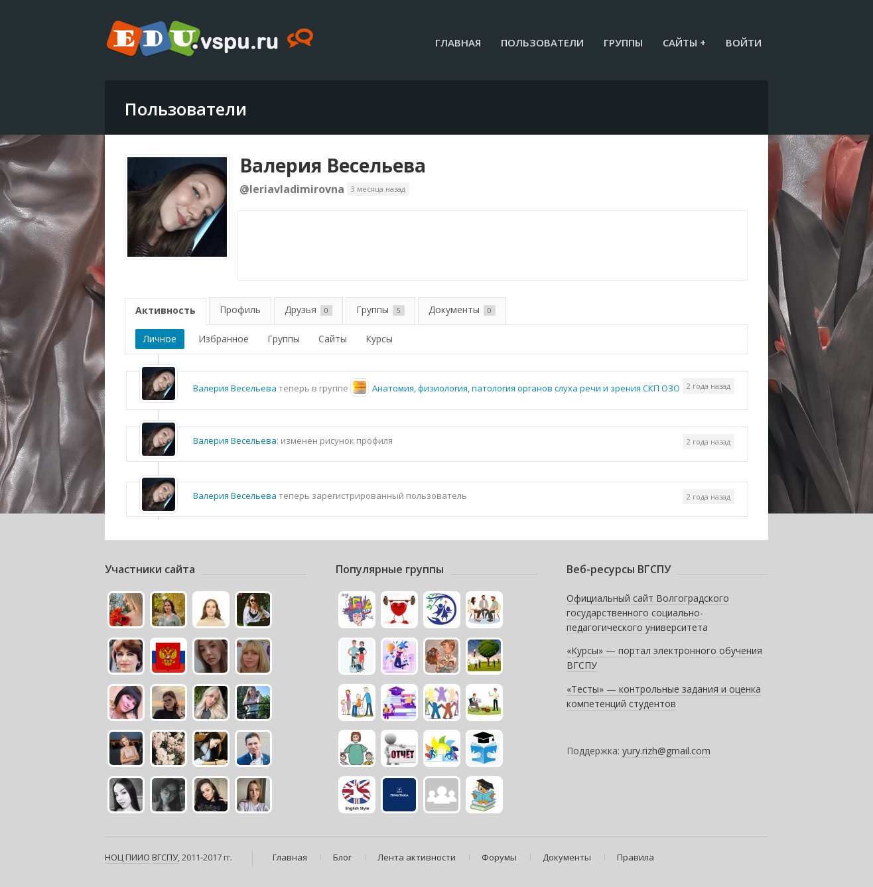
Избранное (223, 338)
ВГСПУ (165, 857)
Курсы (379, 338)
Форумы (499, 857)
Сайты (332, 338)
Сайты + (684, 42)
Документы (462, 309)
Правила (635, 857)
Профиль (240, 309)
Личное (159, 338)
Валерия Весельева (332, 165)
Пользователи (542, 42)
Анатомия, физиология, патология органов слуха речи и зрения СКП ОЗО (526, 388)
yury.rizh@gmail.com (666, 750)
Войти (744, 42)
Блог (342, 857)
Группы (623, 42)
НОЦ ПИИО (127, 857)
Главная (458, 42)
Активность (165, 310)
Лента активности (416, 857)
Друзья (308, 309)
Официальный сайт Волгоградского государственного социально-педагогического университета (648, 612)
